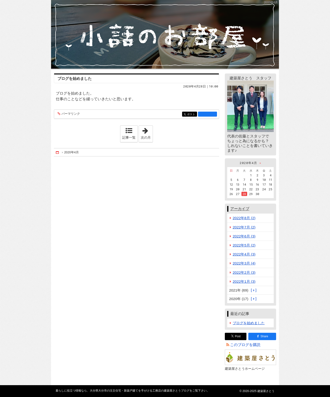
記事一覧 (129, 137)
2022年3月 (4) (244, 263)
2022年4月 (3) (244, 254)
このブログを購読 (245, 345)
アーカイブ (239, 209)
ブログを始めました (74, 79)
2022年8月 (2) (244, 218)
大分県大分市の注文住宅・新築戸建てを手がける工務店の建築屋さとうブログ (165, 34)
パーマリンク (70, 114)
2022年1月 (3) (244, 281)
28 (244, 194)
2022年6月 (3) (244, 236)
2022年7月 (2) (244, 227)
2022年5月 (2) (244, 245)
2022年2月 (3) (244, 272)
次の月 (147, 132)
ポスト (191, 115)
